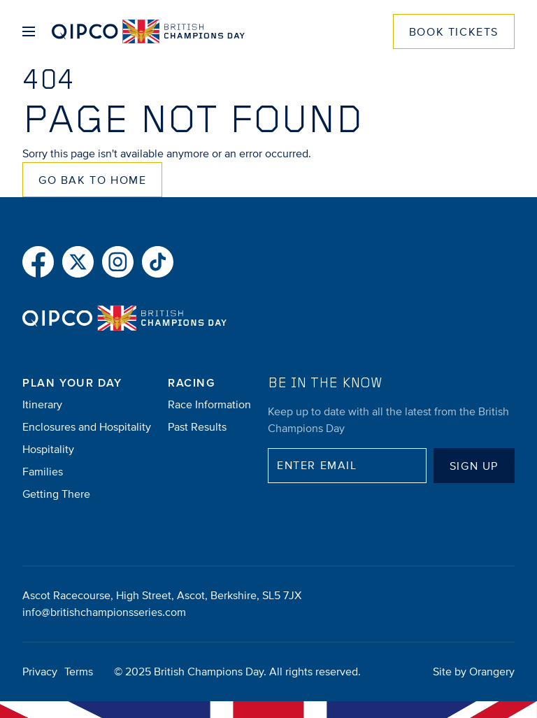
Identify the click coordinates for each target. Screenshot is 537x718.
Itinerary (42, 405)
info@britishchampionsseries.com (104, 612)
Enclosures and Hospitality (86, 427)
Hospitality (48, 450)
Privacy (39, 672)
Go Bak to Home (92, 180)
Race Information (209, 405)
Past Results (197, 427)
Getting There (56, 494)
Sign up (474, 466)
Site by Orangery (474, 672)
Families (42, 472)
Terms (78, 672)
